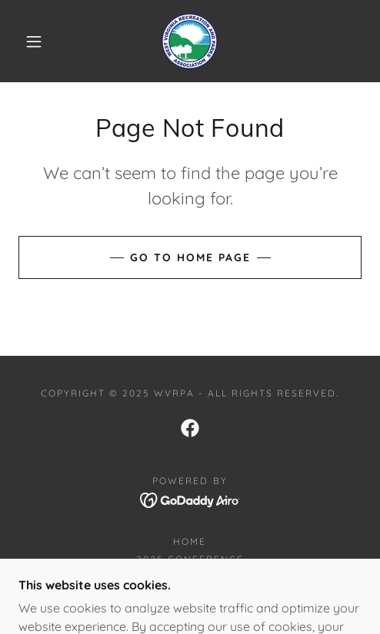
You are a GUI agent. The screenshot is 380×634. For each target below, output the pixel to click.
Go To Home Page (190, 257)
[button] (35, 41)
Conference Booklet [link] (190, 577)
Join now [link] (189, 594)
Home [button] (189, 541)
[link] (190, 41)
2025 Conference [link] (190, 559)
